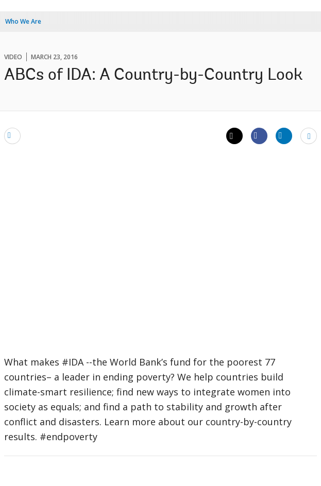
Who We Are (23, 21)
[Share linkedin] (284, 135)
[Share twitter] (234, 136)
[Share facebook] (259, 135)
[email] (12, 135)
